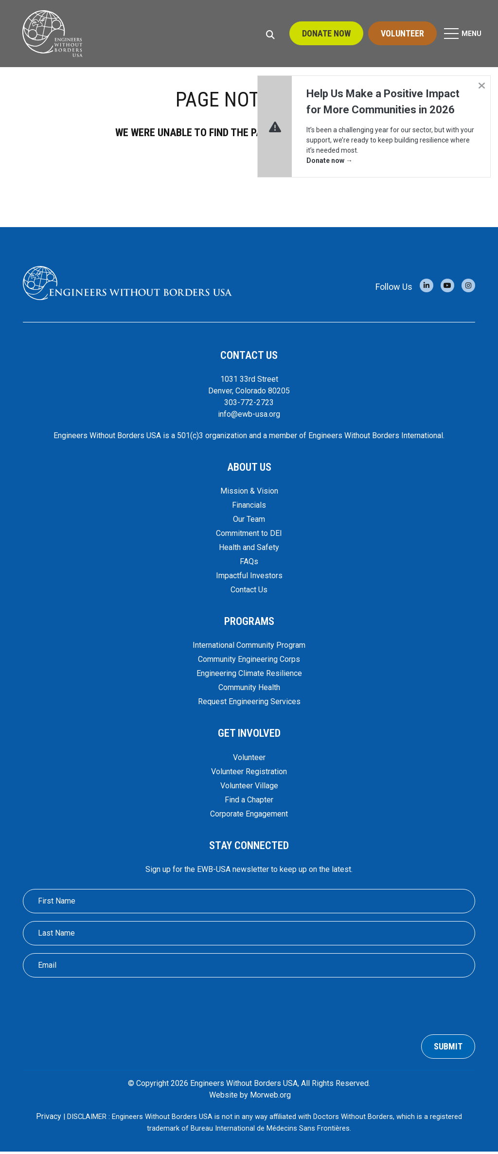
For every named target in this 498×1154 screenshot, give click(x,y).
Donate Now (326, 34)
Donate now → (329, 160)
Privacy (48, 1118)
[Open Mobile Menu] (463, 34)
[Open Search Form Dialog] (270, 34)
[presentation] (249, 1007)
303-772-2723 (249, 405)
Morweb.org (270, 1097)
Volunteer (402, 34)
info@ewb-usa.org (249, 417)
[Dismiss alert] (481, 84)
